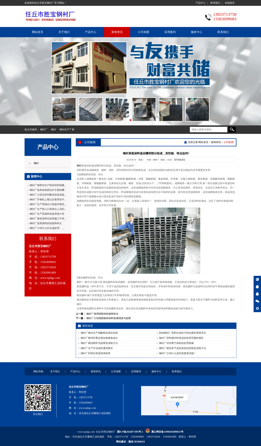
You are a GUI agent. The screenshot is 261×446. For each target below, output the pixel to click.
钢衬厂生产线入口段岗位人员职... (48, 209)
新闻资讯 (117, 32)
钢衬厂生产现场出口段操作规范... (48, 204)
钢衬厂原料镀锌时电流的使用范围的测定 (181, 338)
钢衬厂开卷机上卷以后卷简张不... (48, 199)
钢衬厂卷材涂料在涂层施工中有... (48, 218)
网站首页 (37, 32)
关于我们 (64, 32)
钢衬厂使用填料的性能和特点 (46, 223)
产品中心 (201, 3)
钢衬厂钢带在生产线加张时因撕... (48, 185)
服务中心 (196, 32)
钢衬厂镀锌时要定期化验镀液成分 (99, 338)
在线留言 (230, 3)
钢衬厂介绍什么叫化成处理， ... (47, 228)
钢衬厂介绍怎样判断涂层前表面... (48, 194)
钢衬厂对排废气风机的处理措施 (176, 343)
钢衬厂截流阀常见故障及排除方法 (99, 343)
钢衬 (53, 129)
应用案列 (170, 32)
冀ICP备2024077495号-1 (130, 431)
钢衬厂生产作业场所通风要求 (97, 348)
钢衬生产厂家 (67, 129)
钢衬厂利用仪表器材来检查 (95, 353)
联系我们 (215, 3)
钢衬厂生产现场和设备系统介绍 (47, 214)
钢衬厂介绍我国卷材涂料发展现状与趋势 (108, 318)
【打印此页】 (179, 160)
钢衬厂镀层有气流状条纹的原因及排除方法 (182, 348)
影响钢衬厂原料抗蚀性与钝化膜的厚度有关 (182, 333)
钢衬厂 (44, 129)
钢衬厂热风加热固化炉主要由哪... (48, 190)
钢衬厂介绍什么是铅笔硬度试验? (177, 353)
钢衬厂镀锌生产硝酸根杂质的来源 (99, 333)
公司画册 (143, 32)
